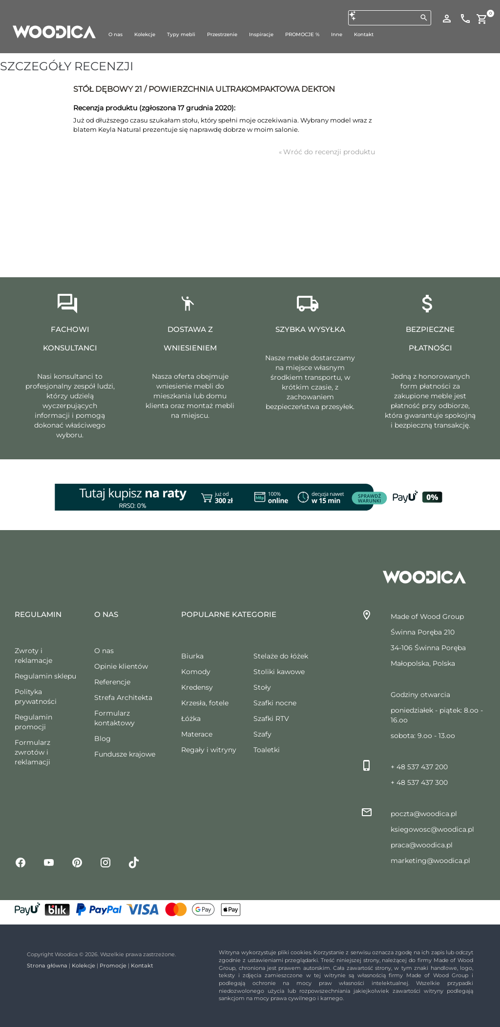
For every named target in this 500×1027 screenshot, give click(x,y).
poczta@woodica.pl (424, 813)
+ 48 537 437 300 (419, 782)
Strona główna (47, 965)
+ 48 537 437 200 (419, 766)
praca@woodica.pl (422, 845)
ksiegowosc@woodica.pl (432, 829)
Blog (102, 738)
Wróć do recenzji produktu (327, 151)
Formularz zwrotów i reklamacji (32, 752)
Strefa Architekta (123, 697)
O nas (104, 650)
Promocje (113, 965)
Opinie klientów (121, 666)
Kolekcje (83, 965)
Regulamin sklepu (45, 676)
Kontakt (142, 965)
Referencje (112, 682)
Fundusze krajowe (124, 754)
